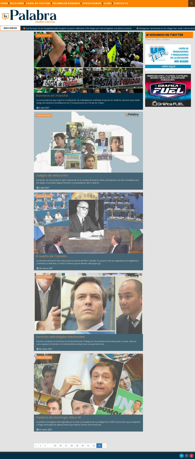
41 (88, 446)
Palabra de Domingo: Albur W (58, 416)
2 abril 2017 (43, 186)
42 (94, 446)
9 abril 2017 (43, 107)
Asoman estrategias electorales (60, 336)
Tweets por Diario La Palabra (157, 39)
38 (72, 446)
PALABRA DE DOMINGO (67, 3)
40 (83, 446)
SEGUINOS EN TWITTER (164, 35)
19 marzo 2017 (44, 348)
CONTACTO (121, 3)
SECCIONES (17, 3)
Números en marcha (52, 95)
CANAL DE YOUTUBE (39, 3)
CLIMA (108, 3)
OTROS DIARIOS (92, 3)
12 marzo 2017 (44, 428)
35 (55, 446)
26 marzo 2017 (45, 267)
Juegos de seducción (52, 174)
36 (61, 446)
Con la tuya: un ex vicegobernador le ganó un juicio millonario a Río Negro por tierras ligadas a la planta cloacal (80, 28)
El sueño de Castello (51, 255)
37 (66, 446)
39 (77, 446)
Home (5, 3)
